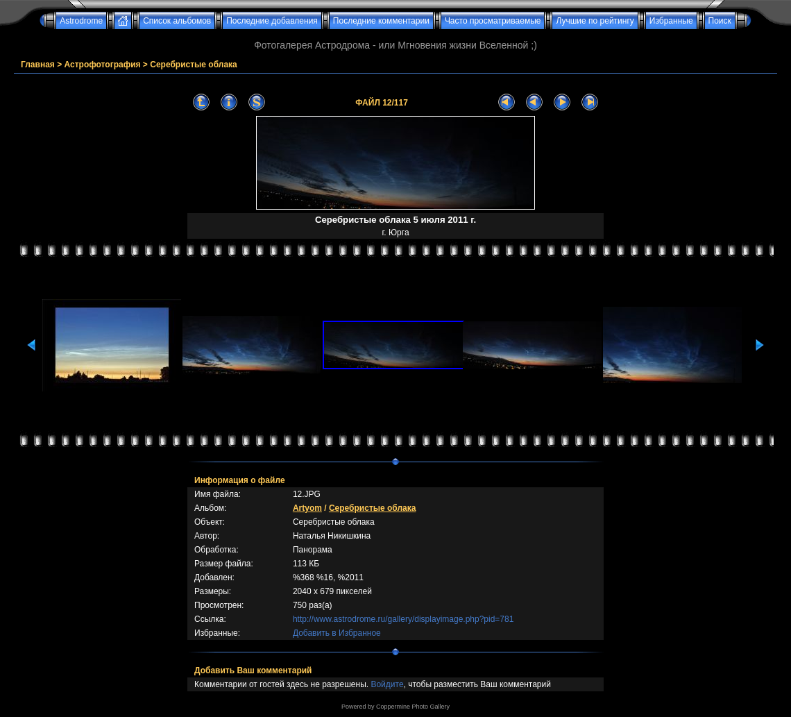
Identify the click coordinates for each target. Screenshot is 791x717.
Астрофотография (103, 64)
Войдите (387, 684)
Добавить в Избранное (337, 633)
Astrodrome (81, 21)
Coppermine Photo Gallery (413, 706)
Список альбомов (177, 21)
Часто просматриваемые (493, 21)
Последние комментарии (381, 21)
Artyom (307, 508)
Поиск (719, 21)
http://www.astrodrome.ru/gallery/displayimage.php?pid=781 (403, 619)
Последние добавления (272, 21)
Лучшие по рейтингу (594, 21)
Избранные (671, 21)
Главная (38, 64)
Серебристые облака (193, 64)
